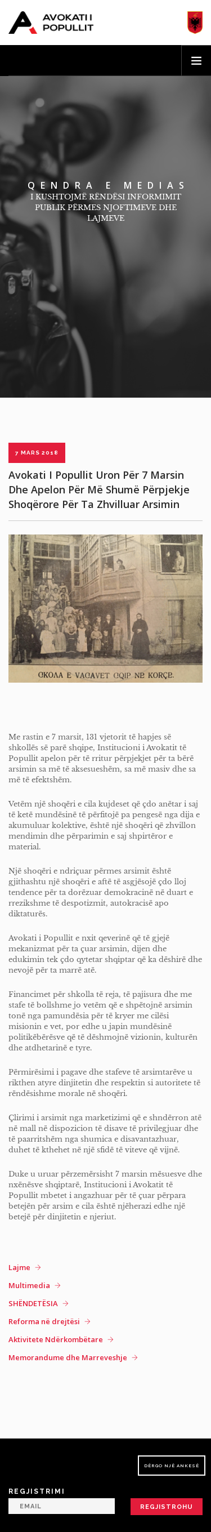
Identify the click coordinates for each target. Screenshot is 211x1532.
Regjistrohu (166, 1507)
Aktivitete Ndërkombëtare (55, 1339)
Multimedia (29, 1285)
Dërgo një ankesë (171, 1465)
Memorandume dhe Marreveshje (67, 1357)
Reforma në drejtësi (44, 1321)
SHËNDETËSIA (33, 1303)
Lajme (19, 1267)
